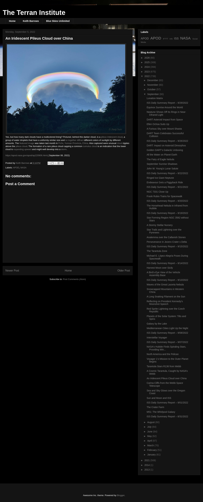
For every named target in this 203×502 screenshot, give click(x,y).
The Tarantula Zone (157, 251)
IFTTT (165, 39)
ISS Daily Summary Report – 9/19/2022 (167, 213)
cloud (119, 143)
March (150, 445)
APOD (16, 167)
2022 (147, 76)
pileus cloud (21, 146)
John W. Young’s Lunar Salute (162, 168)
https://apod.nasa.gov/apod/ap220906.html (26, 155)
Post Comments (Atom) (74, 279)
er (62, 143)
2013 (147, 469)
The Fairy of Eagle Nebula (160, 159)
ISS (176, 38)
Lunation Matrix (155, 98)
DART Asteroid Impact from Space (165, 119)
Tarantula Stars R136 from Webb (164, 366)
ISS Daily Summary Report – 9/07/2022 (167, 342)
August (151, 422)
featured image (26, 143)
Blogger (120, 495)
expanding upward (22, 149)
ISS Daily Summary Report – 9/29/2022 (167, 102)
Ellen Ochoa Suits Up (158, 124)
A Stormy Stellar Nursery (160, 225)
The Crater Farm (155, 407)
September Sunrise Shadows (162, 164)
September (153, 94)
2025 (147, 62)
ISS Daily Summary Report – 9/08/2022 (167, 332)
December (153, 80)
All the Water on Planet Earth (162, 154)
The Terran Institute (34, 12)
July (149, 426)
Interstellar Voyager (157, 337)
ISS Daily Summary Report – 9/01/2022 (167, 402)
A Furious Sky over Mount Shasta (164, 128)
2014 (147, 465)
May (149, 436)
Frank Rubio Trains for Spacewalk (164, 196)
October (151, 89)
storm (64, 149)
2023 (147, 71)
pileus (104, 137)
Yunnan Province (72, 143)
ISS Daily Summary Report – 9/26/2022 (167, 141)
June (150, 431)
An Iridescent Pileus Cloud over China (167, 378)
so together (70, 140)
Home (12, 21)
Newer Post (12, 270)
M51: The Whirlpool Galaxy (161, 412)
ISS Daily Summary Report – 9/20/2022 (167, 201)
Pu (59, 143)
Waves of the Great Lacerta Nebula (165, 284)
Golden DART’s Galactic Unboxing (165, 150)
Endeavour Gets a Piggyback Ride (165, 182)
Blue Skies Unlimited (58, 21)
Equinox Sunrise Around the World (165, 107)
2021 (147, 460)
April (150, 440)
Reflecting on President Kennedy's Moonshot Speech (165, 303)
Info (171, 39)
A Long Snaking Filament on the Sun (166, 296)
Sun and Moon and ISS (159, 398)
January (151, 454)
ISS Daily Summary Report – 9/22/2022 (167, 173)
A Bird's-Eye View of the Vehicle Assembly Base (163, 274)
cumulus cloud (90, 146)
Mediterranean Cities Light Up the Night (167, 328)
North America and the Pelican (163, 354)
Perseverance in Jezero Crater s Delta (167, 241)
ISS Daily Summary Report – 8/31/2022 (167, 416)
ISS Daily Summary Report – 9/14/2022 (167, 263)
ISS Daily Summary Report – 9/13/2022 (167, 280)
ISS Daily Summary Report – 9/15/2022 (167, 246)
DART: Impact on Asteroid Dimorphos (166, 145)
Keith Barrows (31, 21)
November (153, 84)
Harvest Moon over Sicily (160, 267)
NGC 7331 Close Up (157, 191)
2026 (147, 57)
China (85, 143)
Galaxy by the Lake (157, 323)
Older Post (123, 270)
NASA (23, 167)
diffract (80, 140)
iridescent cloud (114, 137)
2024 (147, 67)
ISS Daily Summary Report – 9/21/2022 (167, 187)
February (152, 450)
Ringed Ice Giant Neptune (160, 177)
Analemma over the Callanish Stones (166, 237)
